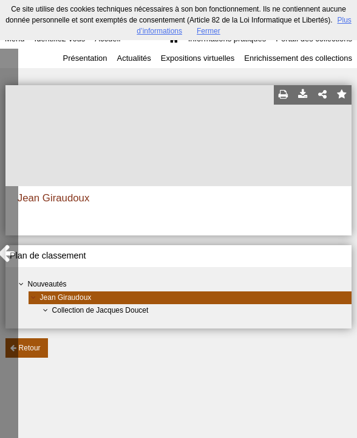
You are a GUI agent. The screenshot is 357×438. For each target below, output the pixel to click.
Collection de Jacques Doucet (100, 310)
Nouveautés (47, 284)
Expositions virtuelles (197, 58)
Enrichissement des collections (298, 58)
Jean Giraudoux (66, 297)
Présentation (85, 58)
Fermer (208, 31)
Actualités (134, 58)
